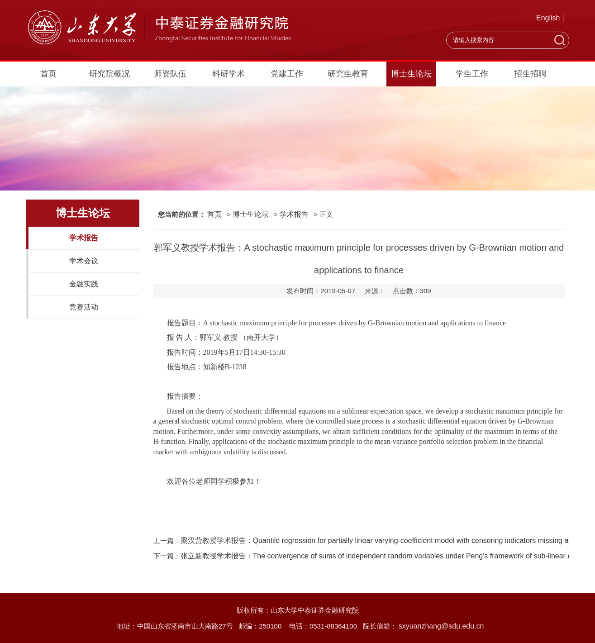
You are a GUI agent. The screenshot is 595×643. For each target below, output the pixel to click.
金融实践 (83, 284)
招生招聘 (530, 73)
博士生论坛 (411, 73)
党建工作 (287, 73)
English (548, 18)
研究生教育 (348, 73)
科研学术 (228, 73)
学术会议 (83, 261)
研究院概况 (109, 73)
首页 (48, 73)
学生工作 (472, 73)
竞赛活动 (83, 307)
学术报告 (83, 238)
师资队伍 (170, 73)
